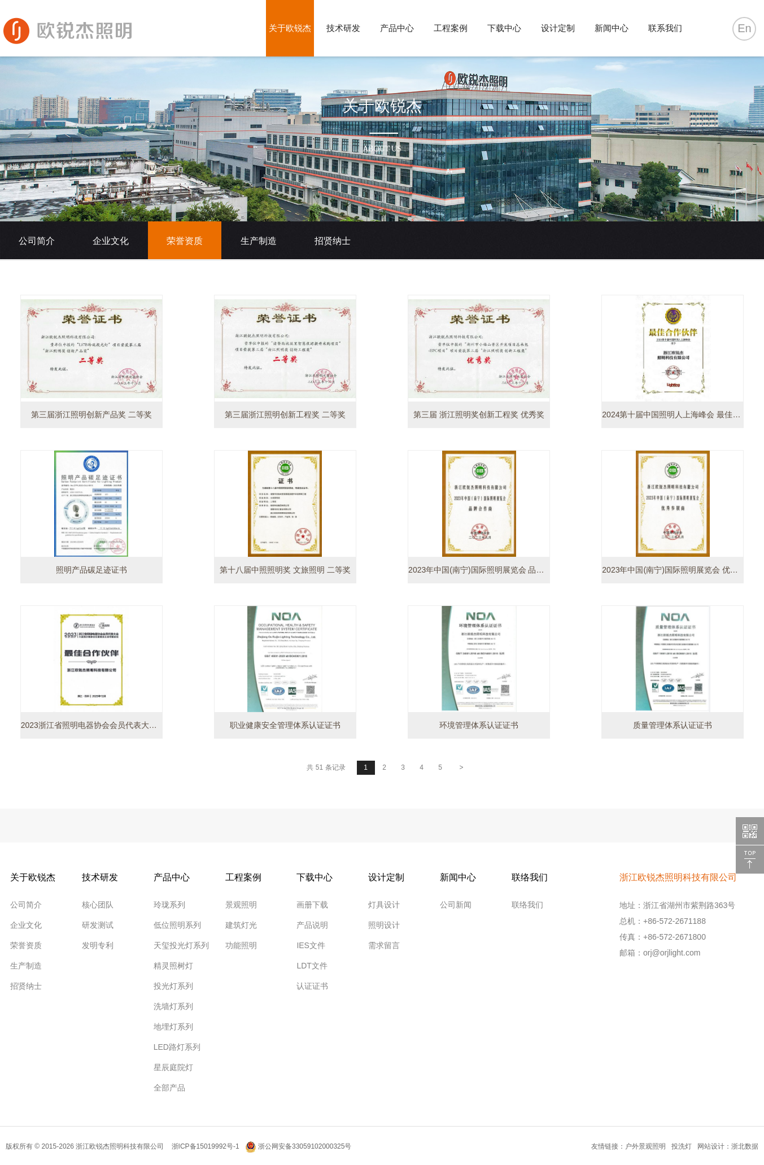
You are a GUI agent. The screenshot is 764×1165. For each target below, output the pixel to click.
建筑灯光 (241, 925)
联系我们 (665, 28)
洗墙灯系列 (173, 1006)
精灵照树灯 (173, 965)
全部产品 (169, 1087)
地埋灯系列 (173, 1026)
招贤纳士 (333, 241)
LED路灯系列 (177, 1046)
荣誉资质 (185, 241)
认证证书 (312, 986)
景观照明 (241, 904)
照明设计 (384, 925)
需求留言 (384, 945)
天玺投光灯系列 (181, 945)
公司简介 (37, 241)
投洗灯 (681, 1146)
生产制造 (259, 241)
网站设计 (710, 1146)
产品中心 (397, 28)
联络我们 (527, 904)
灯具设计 (384, 904)
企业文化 (111, 241)
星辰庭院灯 (173, 1067)
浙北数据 (744, 1146)
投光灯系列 (173, 986)
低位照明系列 (177, 925)
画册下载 (312, 904)
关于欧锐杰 (290, 28)
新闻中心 (611, 28)
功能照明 (241, 945)
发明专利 (97, 945)
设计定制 (558, 28)
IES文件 (310, 945)
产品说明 (312, 925)
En (744, 28)
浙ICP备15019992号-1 (204, 1146)
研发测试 (97, 925)
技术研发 (343, 28)
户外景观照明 (645, 1146)
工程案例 (451, 28)
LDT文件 (311, 965)
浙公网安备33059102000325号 (298, 1146)
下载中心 (504, 28)
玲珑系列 (169, 904)
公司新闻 (456, 904)
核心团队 (97, 904)
